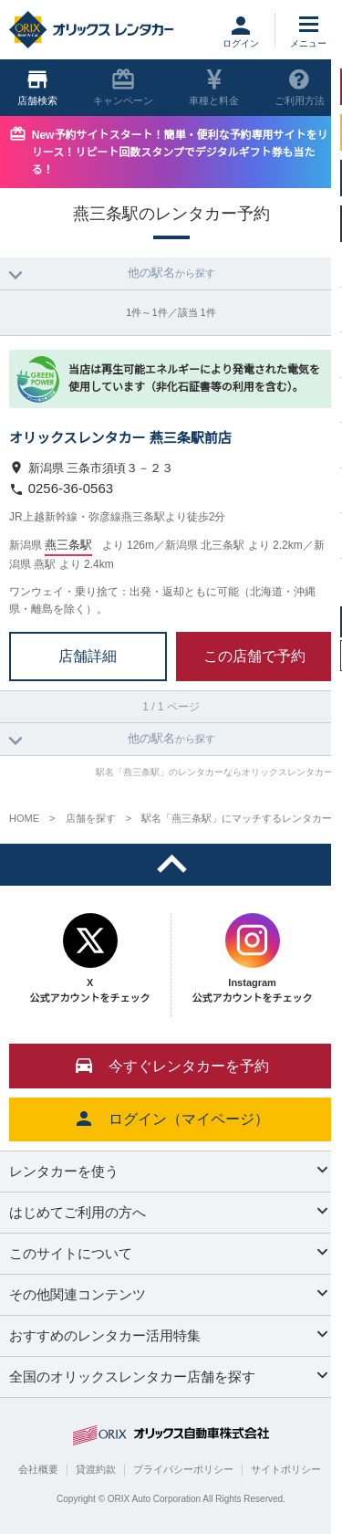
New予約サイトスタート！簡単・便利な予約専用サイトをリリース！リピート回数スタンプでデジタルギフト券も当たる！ (180, 152)
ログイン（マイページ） (171, 1118)
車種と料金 (214, 87)
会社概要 (38, 1469)
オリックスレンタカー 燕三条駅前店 (120, 438)
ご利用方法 (300, 87)
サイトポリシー (286, 1469)
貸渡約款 (96, 1469)
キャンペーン (123, 87)
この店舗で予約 (254, 655)
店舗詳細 (87, 655)
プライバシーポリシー (183, 1469)
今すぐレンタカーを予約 (171, 1065)
